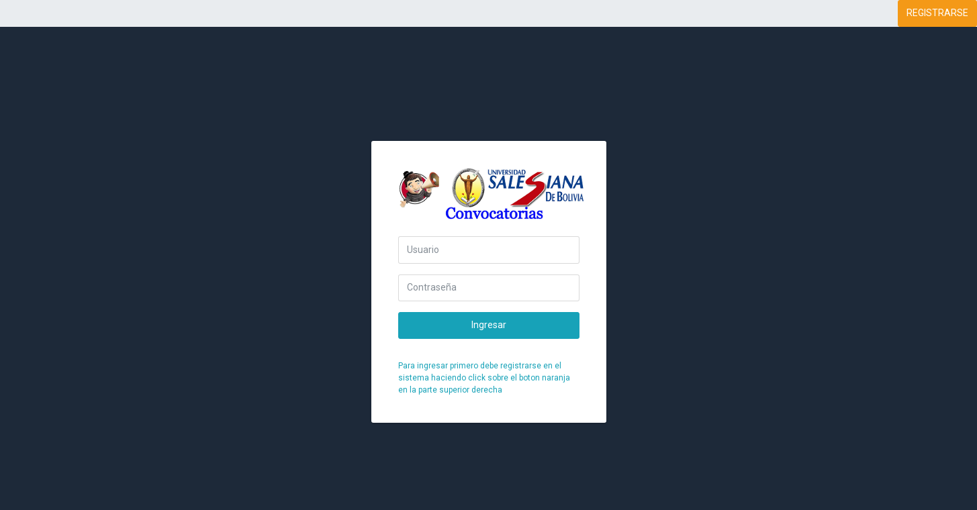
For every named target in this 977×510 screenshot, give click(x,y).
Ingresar (488, 324)
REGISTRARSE (937, 12)
